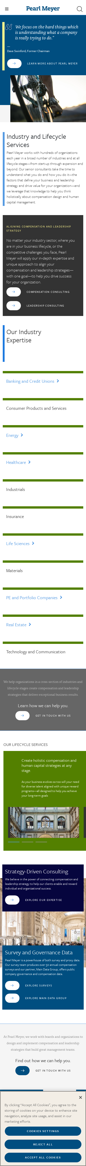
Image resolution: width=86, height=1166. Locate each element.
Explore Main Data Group (46, 998)
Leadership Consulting (45, 305)
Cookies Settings (43, 1133)
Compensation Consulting (48, 292)
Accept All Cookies (43, 1160)
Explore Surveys (38, 985)
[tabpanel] (43, 798)
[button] (79, 9)
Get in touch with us (53, 715)
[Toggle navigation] (7, 8)
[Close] (80, 1100)
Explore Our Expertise (43, 900)
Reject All (43, 1146)
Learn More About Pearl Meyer (52, 63)
